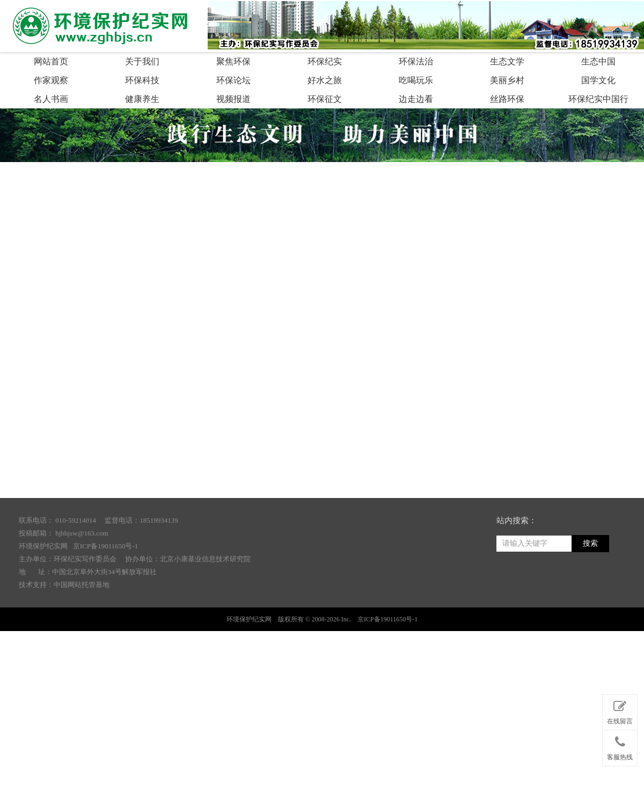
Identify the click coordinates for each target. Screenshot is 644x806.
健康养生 (142, 99)
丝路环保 (507, 99)
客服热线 (620, 745)
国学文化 (598, 80)
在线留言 (620, 710)
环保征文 (325, 99)
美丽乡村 (507, 80)
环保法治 (416, 61)
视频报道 (233, 99)
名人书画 (51, 99)
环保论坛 (233, 80)
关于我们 (142, 61)
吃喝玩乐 (416, 80)
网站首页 (51, 61)
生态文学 (507, 61)
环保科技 (142, 80)
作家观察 (51, 80)
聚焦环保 (233, 61)
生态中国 (598, 61)
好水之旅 (325, 80)
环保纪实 (325, 61)
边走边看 (416, 99)
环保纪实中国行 (598, 99)
